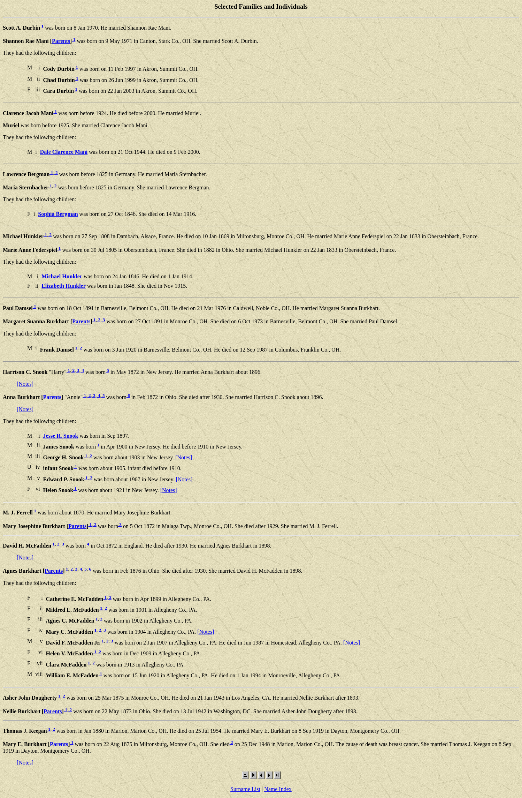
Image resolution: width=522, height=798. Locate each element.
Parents (61, 41)
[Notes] (25, 384)
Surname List (245, 789)
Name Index (278, 789)
